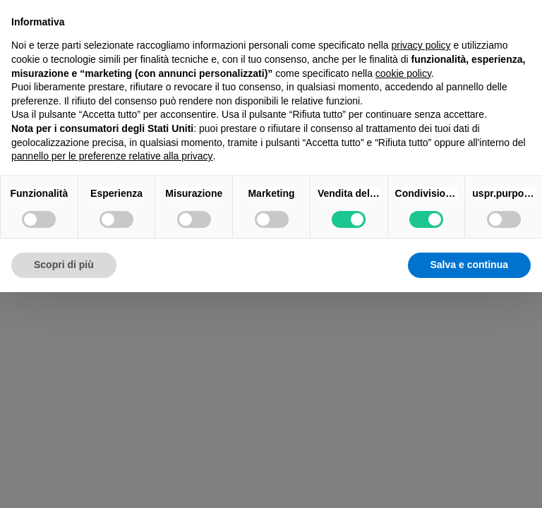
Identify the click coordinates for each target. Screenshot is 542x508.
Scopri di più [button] (64, 264)
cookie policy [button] (403, 73)
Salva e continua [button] (469, 264)
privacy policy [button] (421, 45)
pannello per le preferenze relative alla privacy (112, 156)
